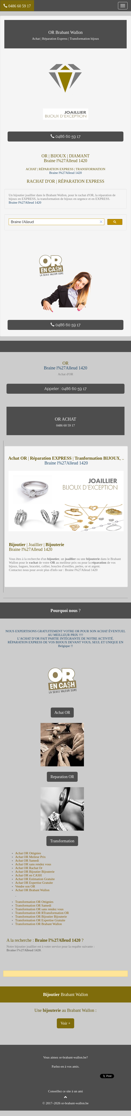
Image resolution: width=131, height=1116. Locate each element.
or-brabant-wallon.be (74, 1103)
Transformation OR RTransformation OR (42, 913)
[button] (101, 222)
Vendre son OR (25, 886)
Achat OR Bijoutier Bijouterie (34, 871)
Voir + (65, 1023)
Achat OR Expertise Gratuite (34, 882)
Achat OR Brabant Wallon (32, 890)
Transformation (62, 841)
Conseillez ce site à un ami (65, 1091)
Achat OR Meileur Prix (30, 857)
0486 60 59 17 (17, 6)
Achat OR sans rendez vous (33, 864)
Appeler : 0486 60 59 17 (65, 388)
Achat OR (62, 712)
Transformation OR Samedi (33, 905)
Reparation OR (62, 777)
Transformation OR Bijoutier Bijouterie (41, 916)
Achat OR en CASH (28, 875)
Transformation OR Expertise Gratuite (40, 920)
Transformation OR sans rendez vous (39, 909)
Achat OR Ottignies (28, 853)
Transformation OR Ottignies (34, 902)
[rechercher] (53, 222)
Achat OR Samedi (27, 860)
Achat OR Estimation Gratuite (35, 879)
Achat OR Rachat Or (28, 868)
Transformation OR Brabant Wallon (38, 924)
